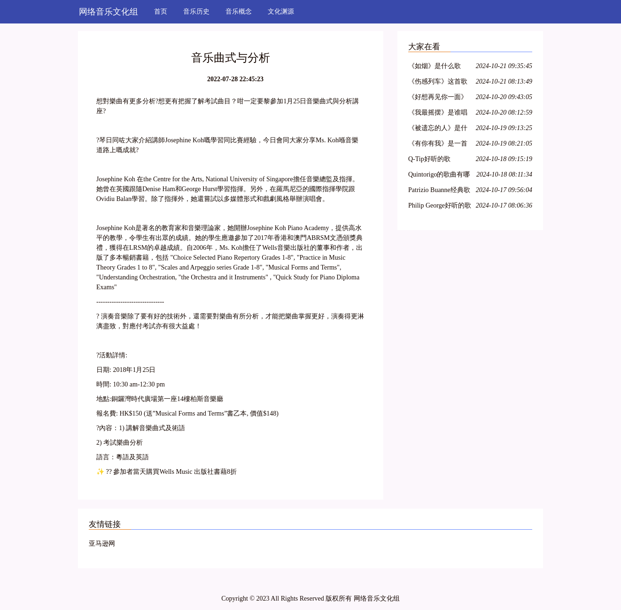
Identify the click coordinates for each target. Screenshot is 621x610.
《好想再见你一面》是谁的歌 (437, 98)
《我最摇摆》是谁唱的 (437, 114)
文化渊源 (281, 11)
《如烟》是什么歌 (434, 65)
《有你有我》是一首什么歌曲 (437, 145)
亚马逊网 (102, 543)
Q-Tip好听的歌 (429, 158)
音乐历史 (196, 11)
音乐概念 (238, 11)
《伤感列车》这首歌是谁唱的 (437, 83)
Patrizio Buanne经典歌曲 (439, 191)
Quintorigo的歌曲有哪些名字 (439, 176)
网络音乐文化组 (108, 11)
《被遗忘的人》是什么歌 (437, 129)
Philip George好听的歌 (439, 205)
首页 (160, 11)
